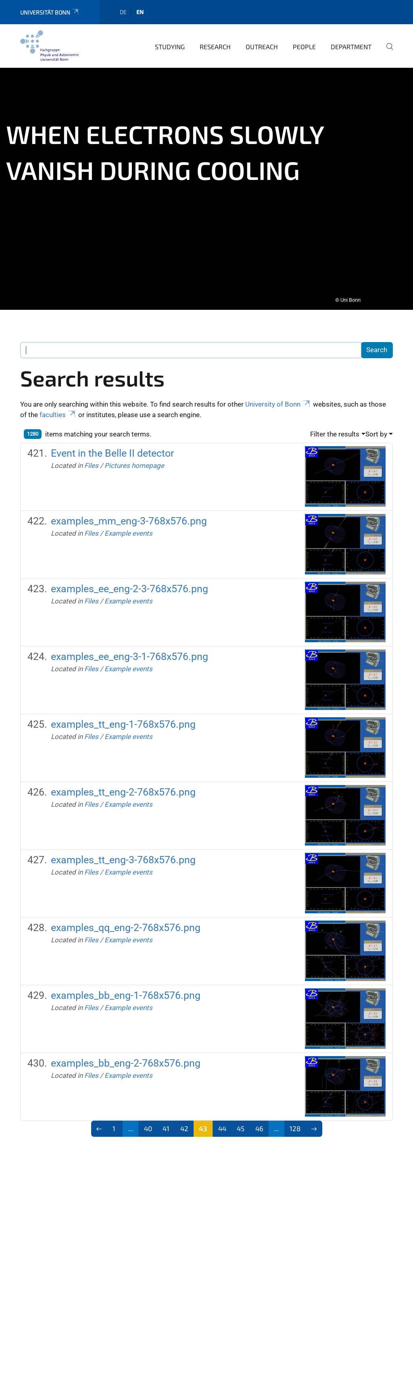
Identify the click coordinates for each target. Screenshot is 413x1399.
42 (184, 1123)
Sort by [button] (376, 429)
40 (148, 1123)
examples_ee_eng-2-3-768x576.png (129, 583)
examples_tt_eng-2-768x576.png (123, 787)
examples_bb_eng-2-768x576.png (125, 1058)
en (140, 6)
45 (240, 1123)
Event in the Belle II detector (112, 448)
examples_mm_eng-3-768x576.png (129, 516)
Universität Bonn (49, 7)
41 (166, 1123)
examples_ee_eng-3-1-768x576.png (129, 651)
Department (351, 41)
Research (215, 41)
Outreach (262, 41)
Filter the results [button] (334, 429)
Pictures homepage (134, 460)
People (304, 41)
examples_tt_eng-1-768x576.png (123, 719)
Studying (170, 41)
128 (295, 1123)
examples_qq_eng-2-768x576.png (125, 922)
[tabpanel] (206, 184)
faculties (58, 409)
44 (222, 1123)
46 (259, 1123)
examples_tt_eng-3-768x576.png (123, 854)
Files (91, 460)
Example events (128, 528)
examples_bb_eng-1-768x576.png (125, 990)
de (123, 6)
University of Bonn (278, 399)
